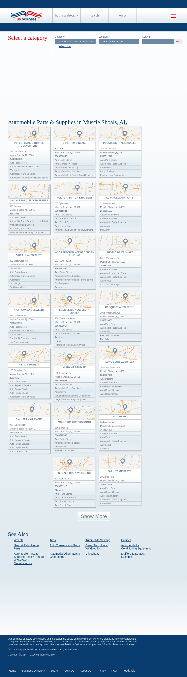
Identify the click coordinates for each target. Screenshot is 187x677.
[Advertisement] (97, 85)
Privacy (101, 670)
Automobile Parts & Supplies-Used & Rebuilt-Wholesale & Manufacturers (29, 558)
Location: (103, 36)
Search (94, 15)
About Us (85, 670)
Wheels (18, 540)
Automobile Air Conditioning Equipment (136, 547)
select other (65, 46)
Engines (126, 540)
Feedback (129, 670)
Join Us (123, 15)
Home (12, 670)
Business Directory (66, 15)
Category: (60, 36)
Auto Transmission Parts (65, 545)
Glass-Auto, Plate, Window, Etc (96, 547)
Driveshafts (92, 553)
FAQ (114, 670)
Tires (53, 540)
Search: (146, 36)
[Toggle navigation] (173, 16)
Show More (94, 516)
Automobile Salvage (97, 540)
